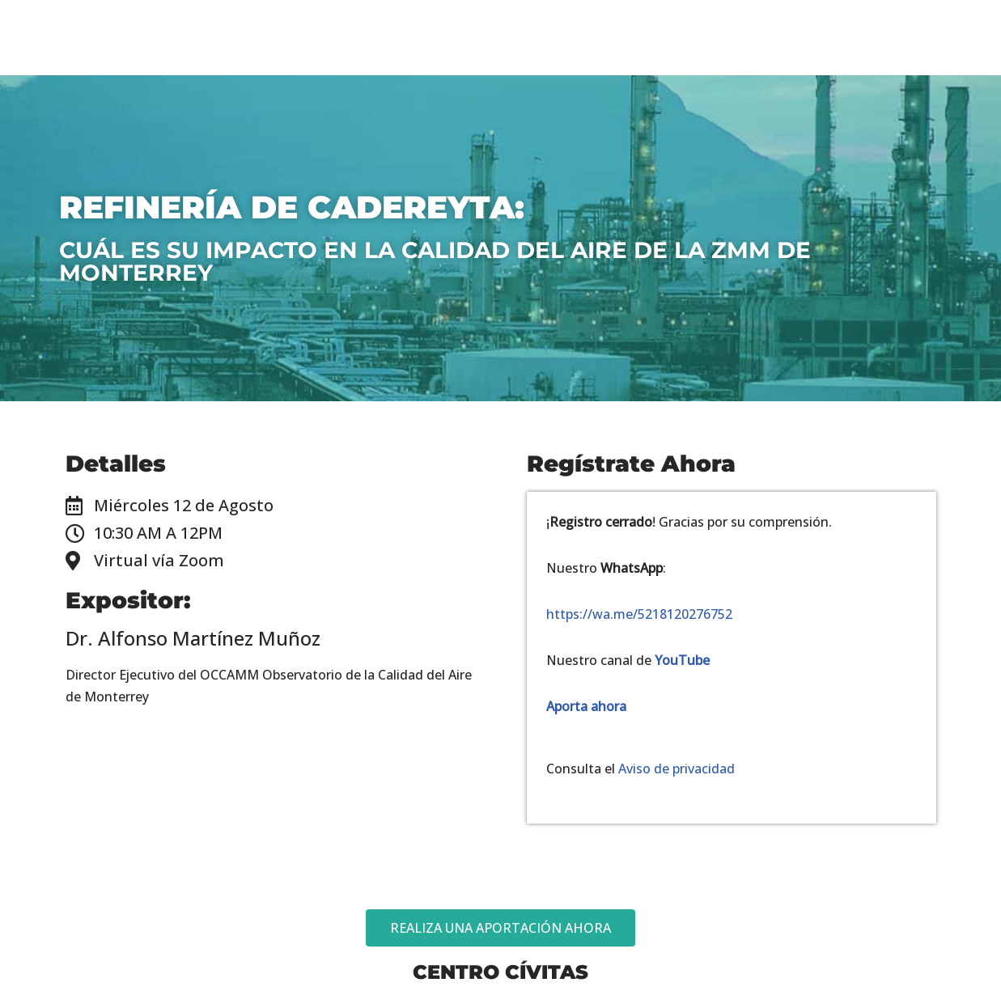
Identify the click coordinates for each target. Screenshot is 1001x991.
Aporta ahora (586, 707)
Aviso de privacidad (676, 769)
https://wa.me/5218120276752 (639, 614)
